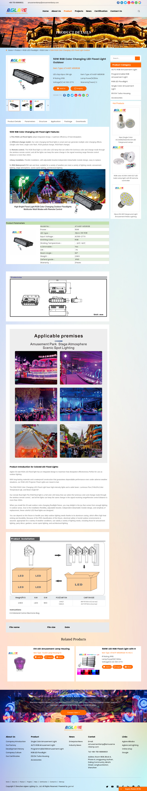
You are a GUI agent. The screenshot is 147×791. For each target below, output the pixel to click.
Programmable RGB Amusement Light (120, 75)
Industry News (75, 745)
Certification (100, 11)
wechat (139, 2)
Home (46, 11)
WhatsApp (133, 786)
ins (132, 2)
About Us (56, 11)
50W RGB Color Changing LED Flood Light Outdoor (70, 50)
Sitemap (61, 782)
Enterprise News (76, 741)
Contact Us (116, 11)
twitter (125, 2)
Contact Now (73, 712)
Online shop (127, 749)
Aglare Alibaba (128, 741)
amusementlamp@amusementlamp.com (43, 3)
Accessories (116, 97)
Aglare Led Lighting (130, 745)
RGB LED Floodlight (30, 50)
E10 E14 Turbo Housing (120, 93)
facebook (118, 2)
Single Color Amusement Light (122, 87)
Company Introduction (16, 741)
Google (125, 752)
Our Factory (11, 745)
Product (68, 11)
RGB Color (44, 50)
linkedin (121, 2)
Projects (79, 11)
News (89, 11)
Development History (15, 749)
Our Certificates (13, 756)
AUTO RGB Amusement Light (124, 69)
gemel (71, 786)
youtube (128, 2)
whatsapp (136, 2)
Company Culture (13, 752)
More (59, 657)
